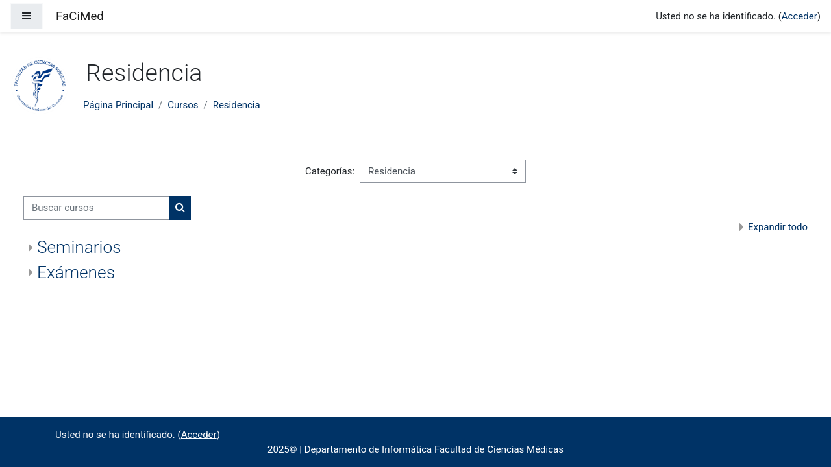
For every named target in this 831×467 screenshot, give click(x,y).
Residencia (236, 105)
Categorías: (329, 171)
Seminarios (79, 247)
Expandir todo (778, 227)
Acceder (799, 16)
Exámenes (76, 272)
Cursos (182, 105)
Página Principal (118, 105)
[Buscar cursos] (96, 208)
